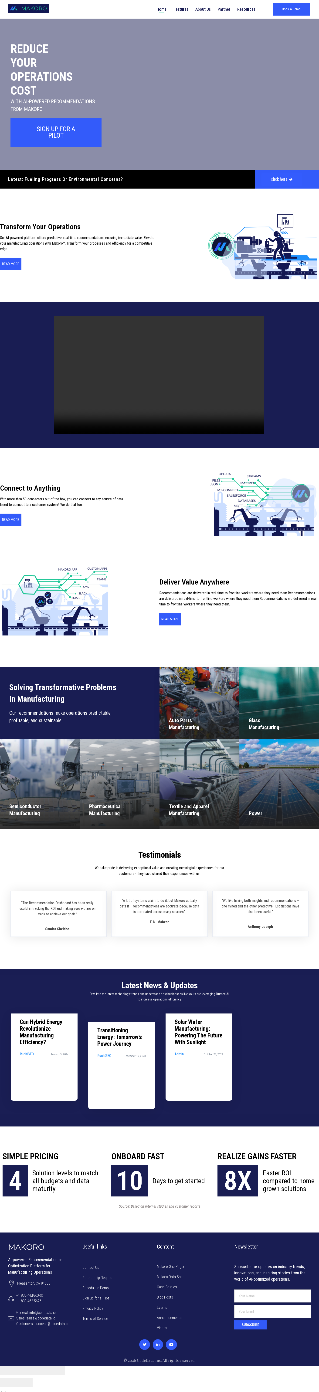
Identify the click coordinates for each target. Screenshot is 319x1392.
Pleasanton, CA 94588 (34, 1279)
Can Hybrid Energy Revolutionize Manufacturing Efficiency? (41, 1078)
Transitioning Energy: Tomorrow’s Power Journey (119, 1083)
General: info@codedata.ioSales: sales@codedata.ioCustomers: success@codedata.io (42, 1314)
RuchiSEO (27, 1100)
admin (179, 1100)
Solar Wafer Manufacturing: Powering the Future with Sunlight (198, 1078)
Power (256, 813)
